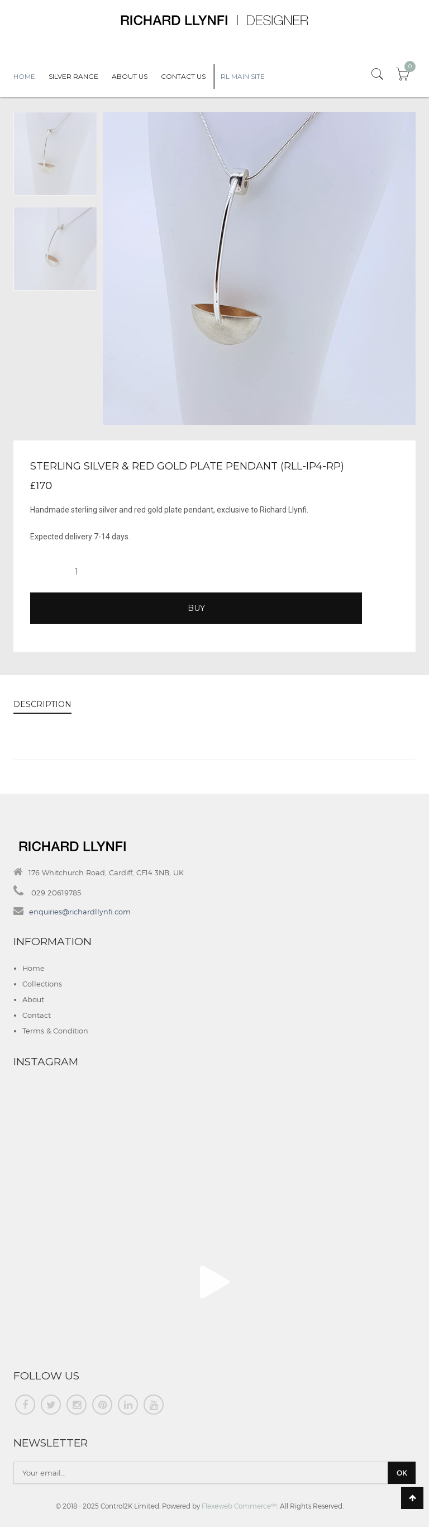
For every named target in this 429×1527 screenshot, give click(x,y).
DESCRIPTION (42, 704)
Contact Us (183, 76)
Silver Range (73, 76)
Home (24, 76)
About (33, 999)
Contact (36, 1015)
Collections (42, 983)
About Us (129, 76)
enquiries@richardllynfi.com (80, 911)
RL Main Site (243, 76)
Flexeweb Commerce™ (239, 1506)
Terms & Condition (55, 1030)
